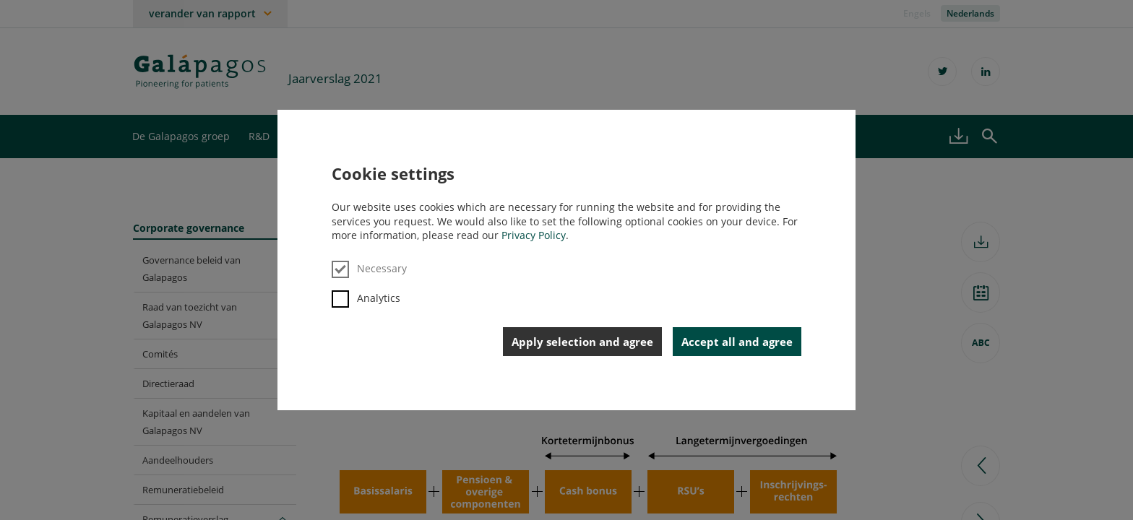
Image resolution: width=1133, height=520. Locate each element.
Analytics (366, 298)
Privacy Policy (533, 235)
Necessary (369, 268)
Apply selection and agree (582, 341)
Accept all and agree (737, 341)
